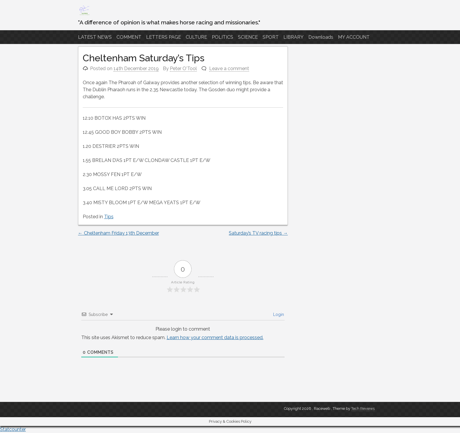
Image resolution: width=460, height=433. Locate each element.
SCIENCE (248, 37)
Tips (109, 216)
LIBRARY (293, 37)
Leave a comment (229, 68)
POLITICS (222, 37)
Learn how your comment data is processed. (215, 337)
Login (278, 314)
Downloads (320, 37)
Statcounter (13, 429)
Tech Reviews (363, 408)
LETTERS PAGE (163, 37)
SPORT (271, 37)
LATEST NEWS (95, 37)
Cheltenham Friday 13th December (118, 233)
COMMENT (128, 37)
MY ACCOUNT (354, 37)
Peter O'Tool (183, 68)
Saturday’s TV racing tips (258, 233)
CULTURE (196, 37)
